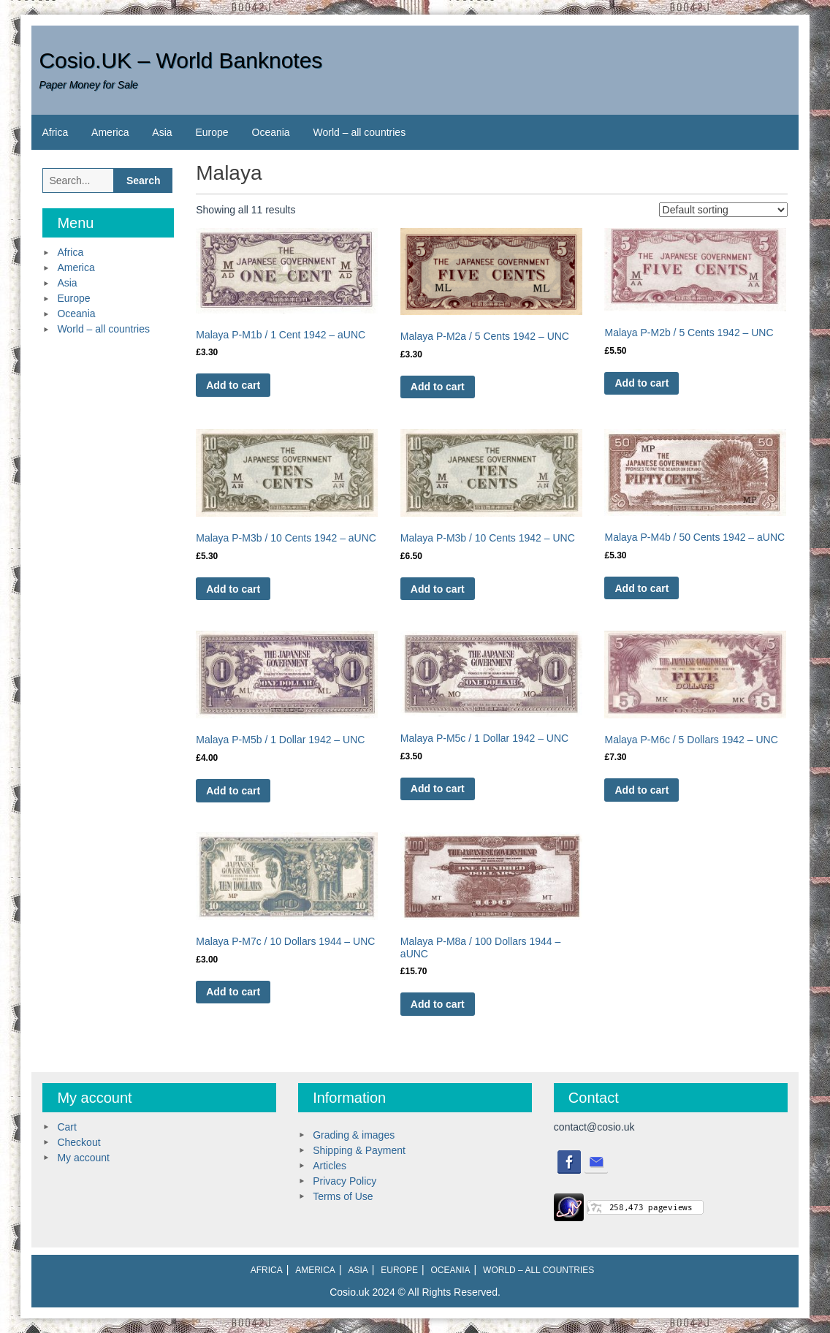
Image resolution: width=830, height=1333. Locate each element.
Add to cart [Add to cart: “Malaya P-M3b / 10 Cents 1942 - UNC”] (438, 589)
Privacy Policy (344, 1181)
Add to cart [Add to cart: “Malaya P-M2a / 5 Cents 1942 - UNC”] (438, 386)
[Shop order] (723, 209)
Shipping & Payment (359, 1150)
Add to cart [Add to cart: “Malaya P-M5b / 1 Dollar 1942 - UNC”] (233, 791)
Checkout (78, 1142)
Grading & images (354, 1135)
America (110, 132)
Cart (66, 1127)
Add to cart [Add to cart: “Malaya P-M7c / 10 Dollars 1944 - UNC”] (233, 992)
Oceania (271, 132)
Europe (211, 132)
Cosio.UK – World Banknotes (180, 60)
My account (83, 1157)
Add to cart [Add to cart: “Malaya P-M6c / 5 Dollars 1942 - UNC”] (641, 790)
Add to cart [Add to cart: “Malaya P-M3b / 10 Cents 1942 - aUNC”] (233, 589)
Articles (329, 1165)
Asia (162, 132)
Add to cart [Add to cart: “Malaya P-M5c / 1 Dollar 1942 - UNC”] (438, 788)
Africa (55, 132)
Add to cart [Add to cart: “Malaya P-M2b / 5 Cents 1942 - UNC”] (641, 383)
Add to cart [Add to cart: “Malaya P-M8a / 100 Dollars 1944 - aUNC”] (438, 1004)
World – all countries (359, 132)
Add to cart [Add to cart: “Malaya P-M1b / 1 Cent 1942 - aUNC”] (233, 385)
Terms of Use (343, 1196)
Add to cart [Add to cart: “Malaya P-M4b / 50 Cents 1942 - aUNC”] (641, 588)
